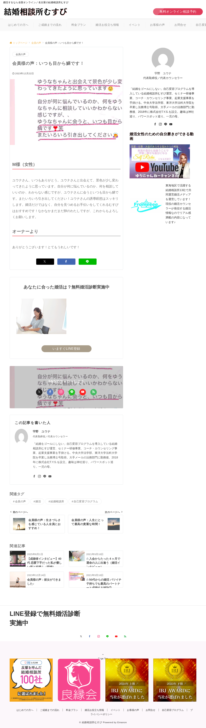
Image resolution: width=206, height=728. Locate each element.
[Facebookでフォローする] (90, 636)
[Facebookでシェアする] (66, 262)
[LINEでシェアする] (88, 262)
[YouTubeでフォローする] (116, 636)
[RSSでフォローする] (125, 636)
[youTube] (170, 124)
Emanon (122, 722)
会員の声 (21, 54)
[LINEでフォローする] (107, 636)
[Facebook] (155, 124)
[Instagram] (160, 124)
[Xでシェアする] (45, 262)
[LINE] (165, 124)
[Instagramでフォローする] (98, 636)
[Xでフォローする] (81, 636)
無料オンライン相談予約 (178, 11)
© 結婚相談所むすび (90, 722)
